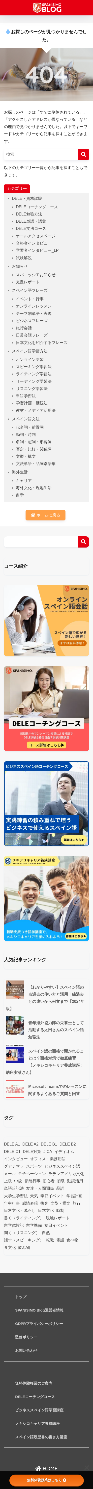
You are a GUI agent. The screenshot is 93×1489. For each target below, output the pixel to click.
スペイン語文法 (26, 419)
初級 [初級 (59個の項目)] (61, 1181)
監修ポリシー (26, 1337)
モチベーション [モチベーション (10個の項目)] (32, 1174)
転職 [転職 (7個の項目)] (50, 1240)
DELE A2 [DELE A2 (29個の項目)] (30, 1144)
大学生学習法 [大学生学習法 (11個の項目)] (16, 1196)
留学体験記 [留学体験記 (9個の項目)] (14, 1225)
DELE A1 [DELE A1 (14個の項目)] (12, 1144)
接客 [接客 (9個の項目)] (44, 1203)
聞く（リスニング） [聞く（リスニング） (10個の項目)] (22, 1233)
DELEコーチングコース (37, 207)
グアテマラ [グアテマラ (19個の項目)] (14, 1166)
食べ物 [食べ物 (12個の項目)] (72, 1240)
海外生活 (20, 472)
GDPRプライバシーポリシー (39, 1324)
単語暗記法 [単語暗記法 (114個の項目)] (14, 1188)
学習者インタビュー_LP (37, 250)
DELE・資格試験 (27, 198)
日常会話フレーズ (32, 335)
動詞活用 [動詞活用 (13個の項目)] (75, 1181)
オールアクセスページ (36, 236)
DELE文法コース (31, 228)
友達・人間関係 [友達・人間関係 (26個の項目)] (40, 1188)
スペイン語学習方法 (30, 351)
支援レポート (28, 282)
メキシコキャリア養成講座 (37, 1424)
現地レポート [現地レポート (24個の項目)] (58, 1218)
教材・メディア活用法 (36, 410)
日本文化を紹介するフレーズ (41, 342)
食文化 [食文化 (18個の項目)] (10, 1247)
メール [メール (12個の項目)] (10, 1174)
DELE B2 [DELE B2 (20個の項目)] (68, 1144)
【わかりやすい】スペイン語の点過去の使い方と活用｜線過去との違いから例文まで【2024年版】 (45, 998)
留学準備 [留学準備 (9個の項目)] (34, 1225)
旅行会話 (24, 328)
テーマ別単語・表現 (34, 313)
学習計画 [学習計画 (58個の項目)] (74, 1196)
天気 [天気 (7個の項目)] (34, 1196)
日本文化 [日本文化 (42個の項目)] (46, 1210)
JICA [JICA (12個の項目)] (47, 1151)
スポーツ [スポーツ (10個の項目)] (34, 1166)
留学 (20, 495)
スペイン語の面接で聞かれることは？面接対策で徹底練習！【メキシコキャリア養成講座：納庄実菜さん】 (45, 1062)
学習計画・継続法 (32, 403)
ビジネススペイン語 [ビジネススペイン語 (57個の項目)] (62, 1166)
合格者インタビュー (34, 243)
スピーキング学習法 (34, 367)
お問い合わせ (26, 1351)
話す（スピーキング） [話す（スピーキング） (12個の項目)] (24, 1240)
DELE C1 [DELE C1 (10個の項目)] (12, 1151)
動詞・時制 (26, 434)
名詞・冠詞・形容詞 (34, 442)
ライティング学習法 (34, 374)
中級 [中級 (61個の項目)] (18, 1181)
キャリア (24, 480)
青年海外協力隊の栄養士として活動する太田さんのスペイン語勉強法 (56, 1030)
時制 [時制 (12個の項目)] (60, 1210)
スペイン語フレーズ (30, 290)
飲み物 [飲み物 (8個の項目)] (24, 1247)
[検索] (83, 154)
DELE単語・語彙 (31, 221)
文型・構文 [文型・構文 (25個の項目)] (60, 1203)
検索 (83, 542)
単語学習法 (26, 396)
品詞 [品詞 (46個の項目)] (60, 1188)
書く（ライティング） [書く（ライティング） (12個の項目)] (24, 1218)
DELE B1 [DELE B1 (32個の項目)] (49, 1144)
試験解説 (24, 258)
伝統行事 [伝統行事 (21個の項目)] (32, 1181)
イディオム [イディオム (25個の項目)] (64, 1151)
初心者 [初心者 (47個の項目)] (49, 1181)
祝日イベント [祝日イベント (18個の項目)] (56, 1225)
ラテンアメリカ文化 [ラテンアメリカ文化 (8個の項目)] (66, 1174)
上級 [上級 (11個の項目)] (8, 1181)
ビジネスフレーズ (32, 321)
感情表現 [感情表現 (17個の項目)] (30, 1203)
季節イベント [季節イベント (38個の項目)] (52, 1196)
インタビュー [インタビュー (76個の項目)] (16, 1159)
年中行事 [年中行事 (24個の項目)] (12, 1203)
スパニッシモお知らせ (36, 275)
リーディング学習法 (34, 381)
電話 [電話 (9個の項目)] (60, 1240)
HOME (46, 1468)
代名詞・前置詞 (30, 427)
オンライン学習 (30, 359)
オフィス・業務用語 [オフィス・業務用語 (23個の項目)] (48, 1159)
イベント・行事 (30, 299)
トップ (20, 1297)
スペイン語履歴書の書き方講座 (41, 1437)
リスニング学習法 (32, 388)
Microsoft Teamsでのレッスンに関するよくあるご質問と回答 (57, 1090)
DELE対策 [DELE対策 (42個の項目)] (32, 1151)
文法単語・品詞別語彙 (36, 464)
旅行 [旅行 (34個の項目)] (77, 1203)
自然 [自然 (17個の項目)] (46, 1233)
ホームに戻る (45, 515)
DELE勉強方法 (29, 214)
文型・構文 (26, 456)
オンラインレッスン (34, 306)
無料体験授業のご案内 (33, 1383)
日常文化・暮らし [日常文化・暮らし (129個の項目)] (20, 1210)
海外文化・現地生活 (34, 488)
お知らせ (20, 266)
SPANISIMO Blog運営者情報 (39, 1310)
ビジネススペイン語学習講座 (39, 1410)
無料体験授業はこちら (46, 1480)
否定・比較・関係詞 (34, 449)
